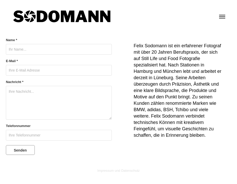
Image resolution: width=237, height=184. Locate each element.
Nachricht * (15, 82)
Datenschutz (130, 170)
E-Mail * (12, 61)
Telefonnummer (18, 126)
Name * (11, 40)
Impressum (105, 170)
